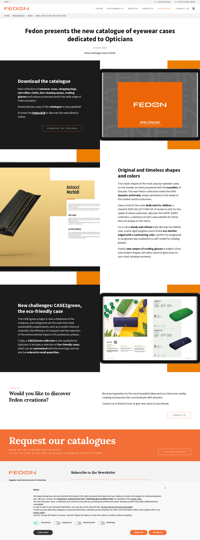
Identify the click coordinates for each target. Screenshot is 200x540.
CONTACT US (179, 415)
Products (148, 8)
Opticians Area (187, 2)
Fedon (99, 8)
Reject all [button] (138, 532)
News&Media (165, 8)
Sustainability (115, 8)
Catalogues (164, 2)
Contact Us (182, 8)
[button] (165, 488)
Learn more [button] (43, 532)
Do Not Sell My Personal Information (116, 507)
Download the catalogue (62, 128)
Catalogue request (174, 452)
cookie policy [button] (136, 499)
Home (7, 16)
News (30, 16)
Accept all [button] (157, 532)
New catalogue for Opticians (51, 16)
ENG (6, 2)
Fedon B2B (38, 112)
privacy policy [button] (39, 512)
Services (133, 8)
